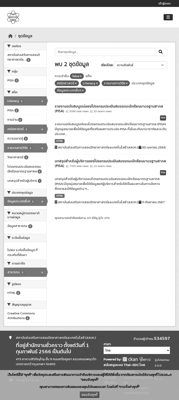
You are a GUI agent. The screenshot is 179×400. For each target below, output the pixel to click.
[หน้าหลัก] (10, 36)
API (89, 218)
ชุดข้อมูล (25, 36)
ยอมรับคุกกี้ (89, 394)
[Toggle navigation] (168, 17)
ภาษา (106, 344)
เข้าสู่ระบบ (164, 3)
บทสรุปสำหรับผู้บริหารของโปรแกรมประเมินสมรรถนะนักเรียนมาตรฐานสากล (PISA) (110, 163)
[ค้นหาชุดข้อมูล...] (105, 52)
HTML (59, 141)
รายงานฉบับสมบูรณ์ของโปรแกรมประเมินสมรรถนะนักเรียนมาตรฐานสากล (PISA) (109, 109)
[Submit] (161, 52)
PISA (163, 117)
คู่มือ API (103, 218)
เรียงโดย (107, 65)
